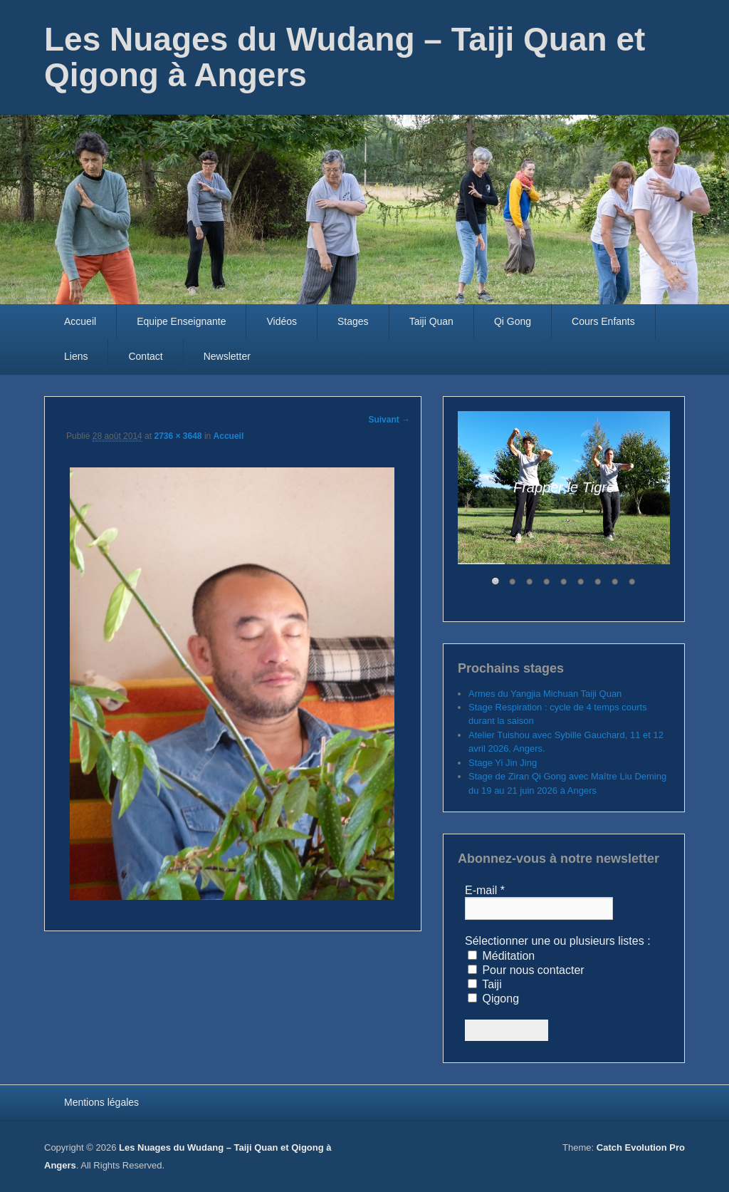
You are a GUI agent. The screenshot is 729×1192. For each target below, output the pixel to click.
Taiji (485, 984)
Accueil (80, 321)
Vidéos (281, 321)
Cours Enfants (603, 321)
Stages (353, 321)
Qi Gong (512, 321)
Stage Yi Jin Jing (502, 762)
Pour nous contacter (526, 970)
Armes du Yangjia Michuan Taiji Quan (545, 693)
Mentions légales (101, 1102)
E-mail (485, 890)
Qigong (493, 999)
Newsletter (227, 356)
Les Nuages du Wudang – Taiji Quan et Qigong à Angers (344, 57)
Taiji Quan (431, 321)
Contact (145, 356)
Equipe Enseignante (181, 321)
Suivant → (389, 420)
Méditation (501, 956)
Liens (76, 356)
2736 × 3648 (177, 436)
